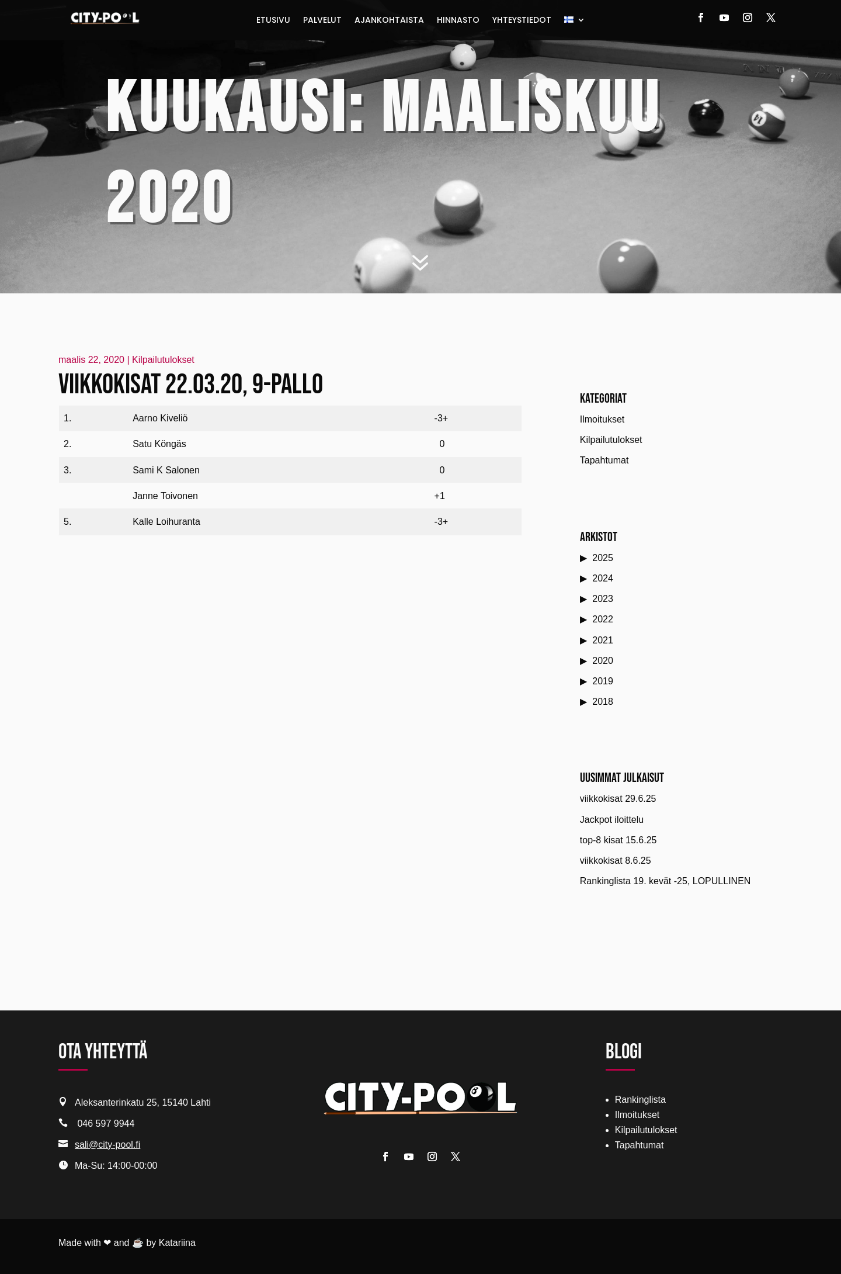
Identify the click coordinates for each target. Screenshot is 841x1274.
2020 (602, 661)
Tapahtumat (604, 460)
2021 (602, 640)
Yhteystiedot (521, 21)
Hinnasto (458, 21)
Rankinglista (640, 1100)
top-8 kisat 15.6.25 (618, 840)
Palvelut (322, 21)
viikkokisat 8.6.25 (615, 861)
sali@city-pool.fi (107, 1145)
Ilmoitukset (602, 419)
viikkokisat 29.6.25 (618, 799)
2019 (602, 681)
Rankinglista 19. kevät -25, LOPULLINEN (665, 881)
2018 (602, 702)
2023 (602, 599)
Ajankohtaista (389, 21)
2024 (602, 578)
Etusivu (273, 21)
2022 (602, 619)
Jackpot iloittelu (612, 820)
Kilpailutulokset (163, 360)
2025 (602, 558)
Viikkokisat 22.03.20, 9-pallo (190, 384)
